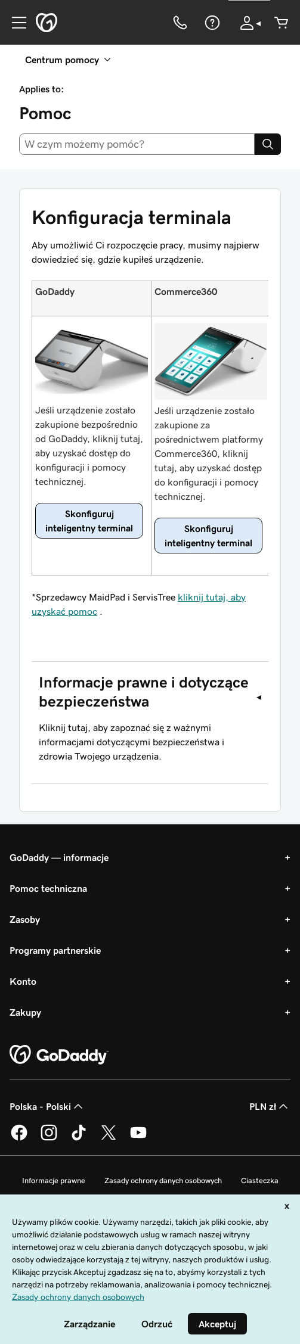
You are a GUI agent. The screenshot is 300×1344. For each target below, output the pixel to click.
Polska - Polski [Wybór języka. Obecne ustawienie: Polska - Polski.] (47, 1106)
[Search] (268, 144)
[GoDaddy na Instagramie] (48, 1138)
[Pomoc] (211, 22)
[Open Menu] (14, 22)
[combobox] (136, 144)
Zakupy (25, 1012)
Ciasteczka (260, 1180)
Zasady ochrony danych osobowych (163, 1180)
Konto (23, 981)
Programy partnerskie (55, 950)
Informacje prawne (53, 1180)
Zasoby (25, 919)
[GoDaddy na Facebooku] (19, 1138)
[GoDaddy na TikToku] (78, 1138)
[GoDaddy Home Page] (59, 1055)
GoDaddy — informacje (59, 857)
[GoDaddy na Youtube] (138, 1138)
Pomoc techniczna (48, 888)
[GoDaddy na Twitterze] (108, 1138)
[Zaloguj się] (249, 22)
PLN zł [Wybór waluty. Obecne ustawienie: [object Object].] (269, 1106)
